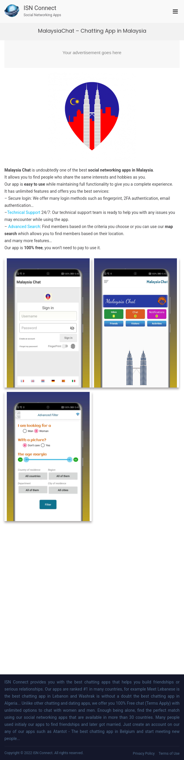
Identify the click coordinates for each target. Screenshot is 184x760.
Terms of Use (169, 753)
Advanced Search (24, 226)
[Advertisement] (92, 54)
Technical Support (23, 212)
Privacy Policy (144, 753)
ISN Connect (40, 7)
